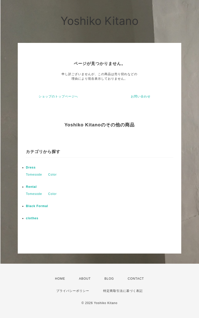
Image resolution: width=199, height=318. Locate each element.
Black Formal (37, 206)
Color (52, 174)
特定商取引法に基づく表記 (123, 291)
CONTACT (136, 278)
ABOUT (85, 278)
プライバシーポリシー (72, 291)
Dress (30, 167)
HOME (60, 278)
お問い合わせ (141, 96)
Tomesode (34, 174)
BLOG (109, 278)
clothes (32, 218)
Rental (31, 187)
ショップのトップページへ (58, 96)
